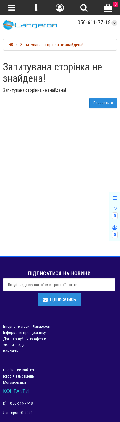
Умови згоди (14, 345)
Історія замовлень (18, 376)
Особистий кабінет (18, 370)
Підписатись (59, 299)
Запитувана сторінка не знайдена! (51, 45)
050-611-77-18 (94, 22)
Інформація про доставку (24, 332)
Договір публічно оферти (24, 338)
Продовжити (103, 102)
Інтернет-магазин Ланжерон (26, 326)
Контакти (11, 351)
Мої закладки (14, 382)
